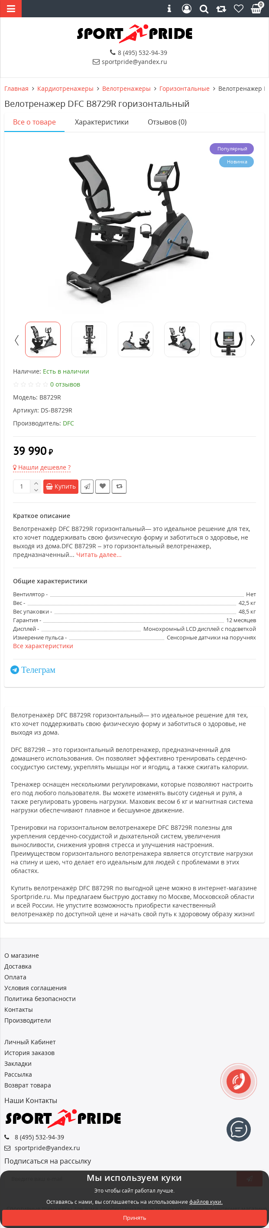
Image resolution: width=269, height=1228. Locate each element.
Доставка (18, 966)
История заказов (29, 1053)
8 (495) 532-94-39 (138, 52)
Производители (27, 1020)
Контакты (18, 1009)
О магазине (21, 955)
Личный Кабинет (30, 1042)
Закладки (18, 1063)
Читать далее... (99, 554)
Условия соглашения (35, 988)
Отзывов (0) (167, 122)
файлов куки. (206, 1202)
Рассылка (18, 1074)
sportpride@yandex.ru (130, 62)
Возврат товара (27, 1085)
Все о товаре (34, 122)
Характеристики (102, 122)
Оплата (15, 977)
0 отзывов (65, 384)
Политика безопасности (40, 999)
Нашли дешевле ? (42, 467)
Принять (134, 1218)
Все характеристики (43, 646)
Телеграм (38, 669)
